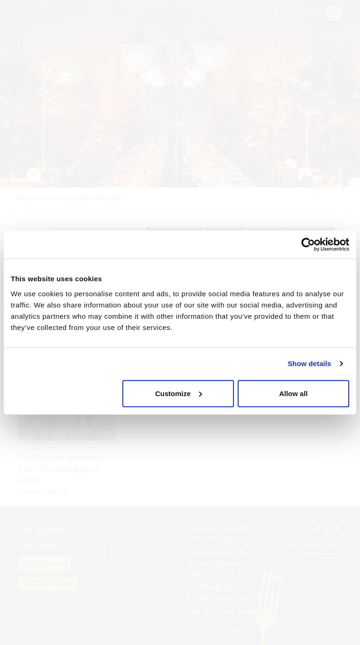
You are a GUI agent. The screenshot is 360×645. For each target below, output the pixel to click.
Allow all (293, 393)
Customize (178, 393)
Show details (309, 364)
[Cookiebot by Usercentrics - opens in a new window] (308, 245)
